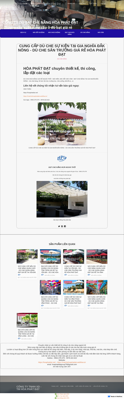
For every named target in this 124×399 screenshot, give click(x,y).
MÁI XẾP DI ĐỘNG (39, 32)
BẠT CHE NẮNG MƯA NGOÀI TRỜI (62, 167)
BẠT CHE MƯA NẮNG (69, 33)
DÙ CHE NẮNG (85, 32)
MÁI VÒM (101, 32)
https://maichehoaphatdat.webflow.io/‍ (71, 362)
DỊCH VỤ (23, 32)
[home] (38, 3)
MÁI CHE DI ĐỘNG (54, 32)
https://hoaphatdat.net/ (47, 362)
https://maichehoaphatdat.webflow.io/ (35, 96)
